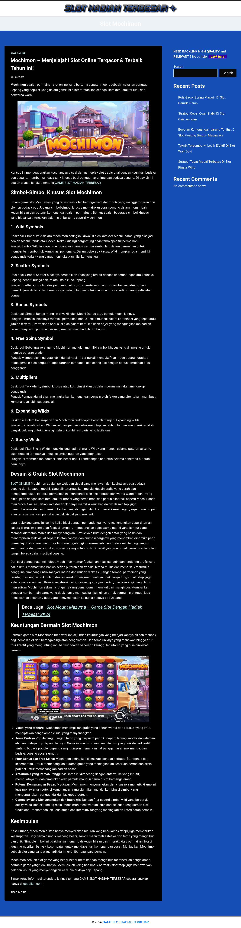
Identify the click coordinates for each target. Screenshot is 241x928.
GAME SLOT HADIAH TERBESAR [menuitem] (78, 183)
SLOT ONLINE (18, 53)
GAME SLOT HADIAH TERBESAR (126, 922)
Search (178, 66)
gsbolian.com (32, 884)
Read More (20, 892)
